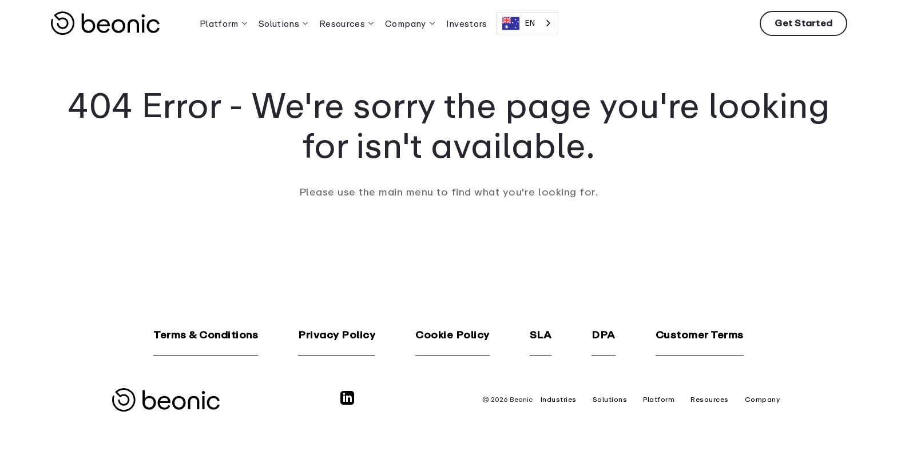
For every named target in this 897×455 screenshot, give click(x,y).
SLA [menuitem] (541, 335)
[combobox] (527, 23)
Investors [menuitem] (466, 24)
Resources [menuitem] (342, 24)
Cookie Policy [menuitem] (452, 335)
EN (518, 23)
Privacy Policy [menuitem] (336, 335)
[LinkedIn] (349, 403)
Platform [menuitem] (219, 24)
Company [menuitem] (405, 24)
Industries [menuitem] (559, 399)
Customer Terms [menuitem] (700, 335)
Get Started (803, 23)
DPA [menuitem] (604, 335)
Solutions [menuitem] (279, 24)
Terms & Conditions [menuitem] (205, 335)
